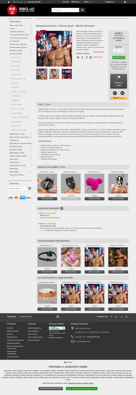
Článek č (79, 53)
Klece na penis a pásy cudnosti (19, 137)
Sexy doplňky (14, 172)
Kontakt (66, 2)
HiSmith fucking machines (18, 47)
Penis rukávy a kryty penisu (19, 38)
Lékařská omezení (16, 121)
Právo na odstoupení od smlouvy (15, 345)
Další (70, 74)
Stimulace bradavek (16, 50)
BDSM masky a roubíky (17, 134)
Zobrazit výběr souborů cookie (51, 388)
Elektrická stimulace (16, 146)
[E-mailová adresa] (17, 188)
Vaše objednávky (34, 326)
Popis (40, 102)
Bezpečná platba (13, 341)
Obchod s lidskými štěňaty (18, 156)
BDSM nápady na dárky (18, 130)
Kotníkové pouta (16, 61)
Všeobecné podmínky (15, 338)
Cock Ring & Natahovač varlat (19, 35)
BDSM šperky (14, 168)
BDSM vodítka (15, 70)
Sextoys (12, 28)
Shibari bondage (16, 104)
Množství (118, 47)
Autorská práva (13, 354)
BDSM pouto (15, 87)
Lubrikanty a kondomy (17, 32)
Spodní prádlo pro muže (18, 165)
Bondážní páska (16, 96)
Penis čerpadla (14, 41)
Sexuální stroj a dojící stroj (18, 44)
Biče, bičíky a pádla (16, 150)
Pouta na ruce (15, 57)
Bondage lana (15, 100)
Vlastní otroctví (15, 126)
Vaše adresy (32, 332)
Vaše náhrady (33, 329)
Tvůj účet (32, 321)
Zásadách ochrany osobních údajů (80, 383)
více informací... (99, 52)
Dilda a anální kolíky (16, 25)
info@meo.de (85, 339)
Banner (10, 332)
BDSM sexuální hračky (17, 153)
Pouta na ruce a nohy (18, 109)
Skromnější (14, 83)
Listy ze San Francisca (16, 175)
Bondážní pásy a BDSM (18, 91)
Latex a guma (14, 159)
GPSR (48, 102)
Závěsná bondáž (16, 74)
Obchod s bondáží (15, 54)
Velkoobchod (12, 335)
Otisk (9, 357)
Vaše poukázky (34, 338)
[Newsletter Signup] (29, 188)
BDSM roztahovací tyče (18, 79)
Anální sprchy (14, 140)
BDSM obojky (15, 66)
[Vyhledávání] (82, 10)
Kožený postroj (14, 162)
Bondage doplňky (16, 113)
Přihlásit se (109, 2)
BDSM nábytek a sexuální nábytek (21, 143)
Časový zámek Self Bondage (20, 117)
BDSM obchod (12, 329)
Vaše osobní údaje (35, 335)
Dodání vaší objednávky (11, 350)
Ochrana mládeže (56, 335)
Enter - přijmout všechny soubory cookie (81, 388)
